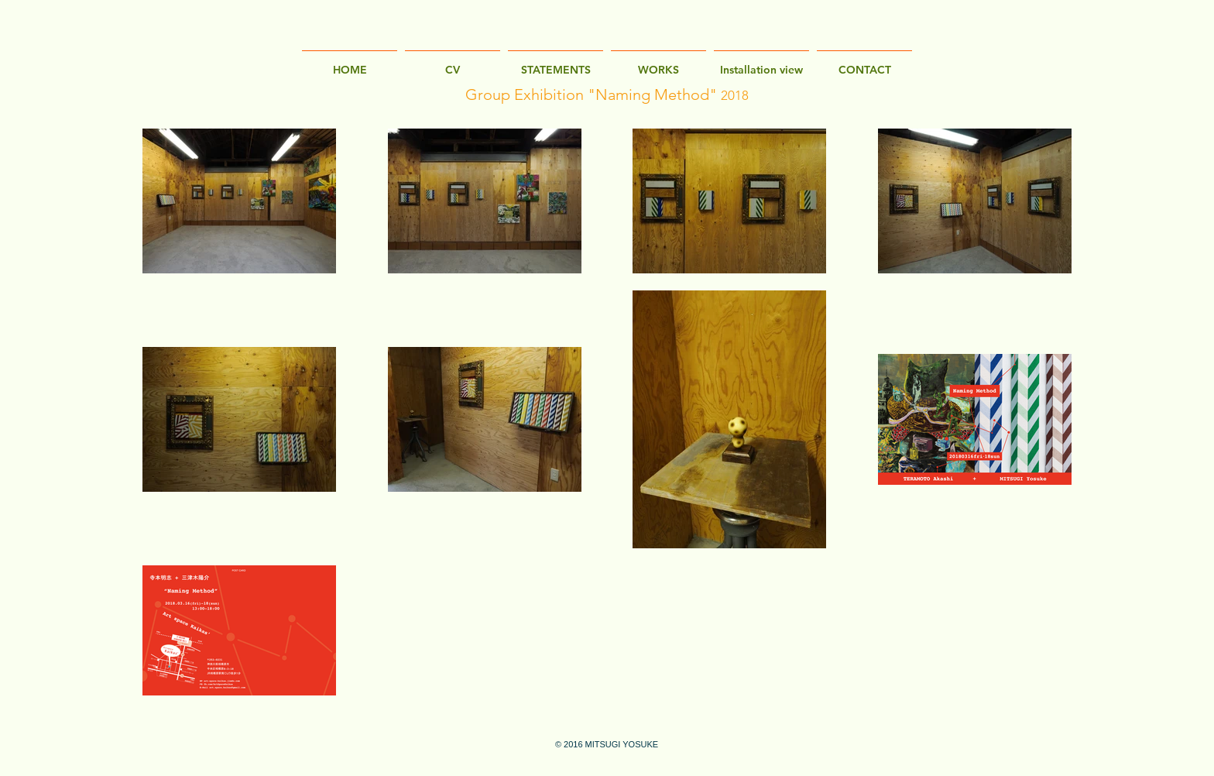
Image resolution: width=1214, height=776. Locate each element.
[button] (761, 63)
